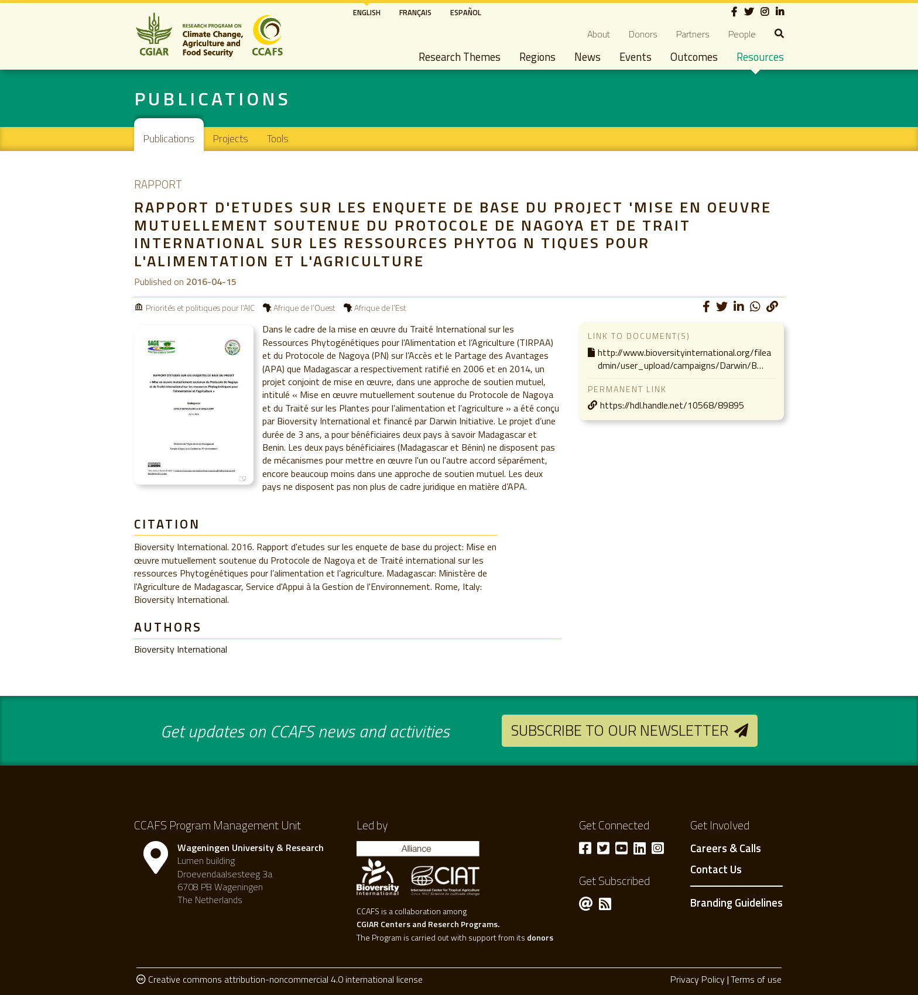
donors (540, 937)
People (742, 34)
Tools (278, 138)
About (598, 34)
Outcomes (694, 57)
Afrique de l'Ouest (304, 307)
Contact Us (716, 869)
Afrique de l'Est (380, 307)
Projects (230, 138)
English (367, 12)
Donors (643, 34)
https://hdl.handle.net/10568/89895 (672, 405)
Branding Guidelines (736, 902)
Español (465, 12)
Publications (168, 138)
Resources (760, 57)
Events (635, 57)
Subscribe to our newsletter (619, 730)
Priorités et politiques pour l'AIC (200, 307)
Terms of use (756, 979)
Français (415, 12)
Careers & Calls (725, 848)
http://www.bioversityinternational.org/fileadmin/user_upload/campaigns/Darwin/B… (684, 359)
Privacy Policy (697, 979)
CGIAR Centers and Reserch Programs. (428, 924)
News (587, 57)
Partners (693, 34)
